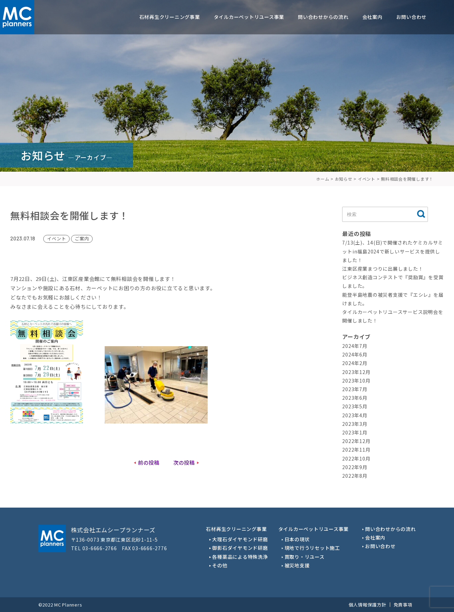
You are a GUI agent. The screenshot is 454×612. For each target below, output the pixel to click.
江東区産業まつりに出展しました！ (382, 268)
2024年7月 (354, 345)
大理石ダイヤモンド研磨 (240, 539)
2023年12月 (356, 372)
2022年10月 (356, 458)
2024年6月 (354, 354)
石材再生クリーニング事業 (169, 16)
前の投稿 (149, 462)
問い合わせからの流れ (323, 16)
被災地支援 (297, 565)
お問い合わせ (411, 16)
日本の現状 (297, 539)
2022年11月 (356, 449)
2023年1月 (354, 432)
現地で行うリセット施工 (312, 547)
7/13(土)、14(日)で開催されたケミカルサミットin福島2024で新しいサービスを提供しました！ (392, 251)
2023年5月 (354, 406)
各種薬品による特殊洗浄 (240, 556)
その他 (219, 565)
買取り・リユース (304, 556)
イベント (56, 238)
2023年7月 (354, 389)
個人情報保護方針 (367, 604)
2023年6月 (354, 397)
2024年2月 (354, 363)
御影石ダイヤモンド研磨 (240, 547)
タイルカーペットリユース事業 (249, 16)
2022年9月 (354, 467)
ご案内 (82, 238)
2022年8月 (354, 475)
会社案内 (372, 16)
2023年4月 (354, 415)
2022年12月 (356, 441)
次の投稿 (184, 462)
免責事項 (403, 604)
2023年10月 (356, 380)
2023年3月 (354, 423)
